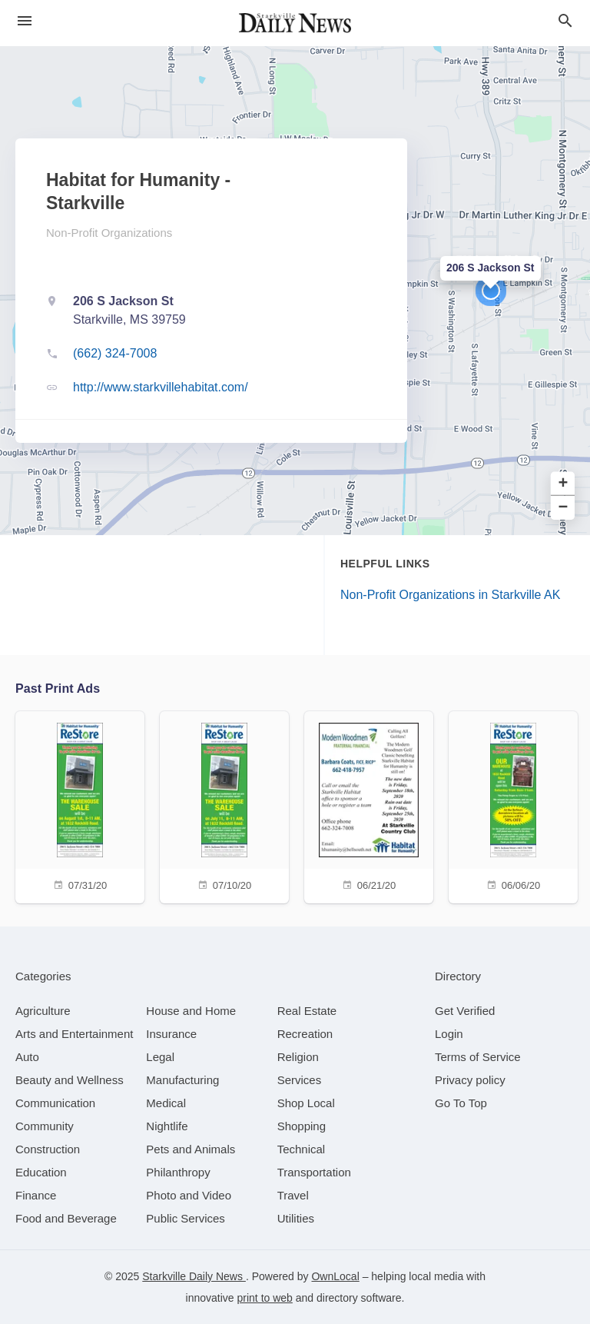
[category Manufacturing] (182, 1079)
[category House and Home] (191, 1010)
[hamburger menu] (24, 21)
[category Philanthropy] (178, 1172)
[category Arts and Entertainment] (74, 1033)
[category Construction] (47, 1149)
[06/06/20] (513, 805)
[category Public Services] (185, 1218)
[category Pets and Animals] (190, 1149)
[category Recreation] (305, 1033)
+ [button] (563, 484)
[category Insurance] (171, 1033)
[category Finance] (35, 1195)
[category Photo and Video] (188, 1195)
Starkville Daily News (194, 1276)
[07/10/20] (224, 805)
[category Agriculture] (43, 1010)
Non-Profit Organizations (109, 232)
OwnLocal (335, 1276)
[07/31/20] (80, 805)
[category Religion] (298, 1056)
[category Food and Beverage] (66, 1218)
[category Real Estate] (307, 1010)
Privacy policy (470, 1079)
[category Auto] (27, 1056)
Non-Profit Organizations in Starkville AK (450, 594)
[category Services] (299, 1079)
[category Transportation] (314, 1172)
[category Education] (41, 1172)
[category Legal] (160, 1056)
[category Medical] (166, 1102)
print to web (265, 1298)
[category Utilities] (295, 1218)
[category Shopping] (301, 1126)
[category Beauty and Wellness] (69, 1079)
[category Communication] (55, 1102)
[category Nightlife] (166, 1126)
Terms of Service (478, 1056)
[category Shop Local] (306, 1102)
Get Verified (465, 1010)
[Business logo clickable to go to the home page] (295, 23)
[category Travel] (293, 1195)
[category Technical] (301, 1149)
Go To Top (461, 1102)
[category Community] (44, 1126)
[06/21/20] (368, 805)
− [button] (563, 508)
